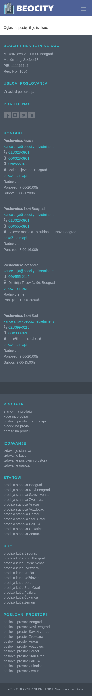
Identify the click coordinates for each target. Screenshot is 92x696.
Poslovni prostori (25, 614)
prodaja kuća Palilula (19, 592)
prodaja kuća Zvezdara (21, 568)
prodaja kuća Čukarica (21, 597)
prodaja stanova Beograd (23, 485)
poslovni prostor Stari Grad (24, 656)
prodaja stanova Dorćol (21, 514)
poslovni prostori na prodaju (25, 421)
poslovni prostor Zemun (21, 671)
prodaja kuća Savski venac (24, 563)
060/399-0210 (18, 333)
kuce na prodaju (16, 416)
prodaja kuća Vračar (19, 573)
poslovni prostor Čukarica (23, 666)
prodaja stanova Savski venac (26, 495)
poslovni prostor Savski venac (26, 632)
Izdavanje (15, 443)
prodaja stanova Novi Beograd (27, 490)
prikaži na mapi (15, 176)
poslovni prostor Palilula (22, 661)
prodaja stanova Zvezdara (23, 500)
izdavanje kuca (15, 455)
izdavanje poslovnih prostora (25, 460)
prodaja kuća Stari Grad (22, 588)
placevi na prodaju (18, 426)
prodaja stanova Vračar (21, 504)
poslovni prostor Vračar (21, 641)
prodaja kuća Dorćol (19, 583)
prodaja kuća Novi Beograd (24, 558)
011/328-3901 (18, 152)
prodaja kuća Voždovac (21, 578)
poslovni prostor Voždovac (24, 646)
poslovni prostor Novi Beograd (27, 627)
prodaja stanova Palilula (22, 524)
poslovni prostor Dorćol (21, 651)
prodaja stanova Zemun (22, 534)
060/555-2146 (18, 277)
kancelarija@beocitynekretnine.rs (29, 146)
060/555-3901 (18, 226)
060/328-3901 (18, 158)
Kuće (9, 546)
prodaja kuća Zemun (19, 602)
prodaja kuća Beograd (20, 553)
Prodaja (13, 404)
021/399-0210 (18, 327)
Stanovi (13, 477)
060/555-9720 (18, 164)
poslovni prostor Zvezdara (23, 637)
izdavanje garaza (17, 465)
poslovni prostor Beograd (23, 622)
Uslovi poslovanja (19, 92)
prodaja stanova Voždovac (24, 509)
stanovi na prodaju (18, 411)
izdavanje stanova (17, 451)
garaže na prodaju (17, 431)
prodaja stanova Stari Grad (24, 519)
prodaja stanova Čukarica (23, 529)
